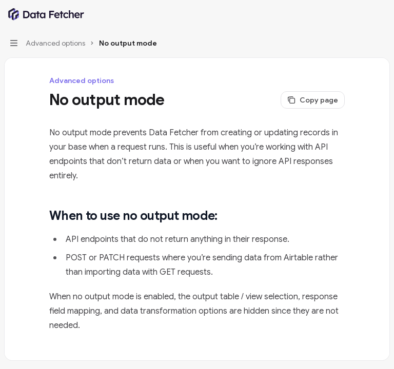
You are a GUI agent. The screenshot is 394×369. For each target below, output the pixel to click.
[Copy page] (313, 100)
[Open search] (361, 14)
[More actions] (381, 14)
